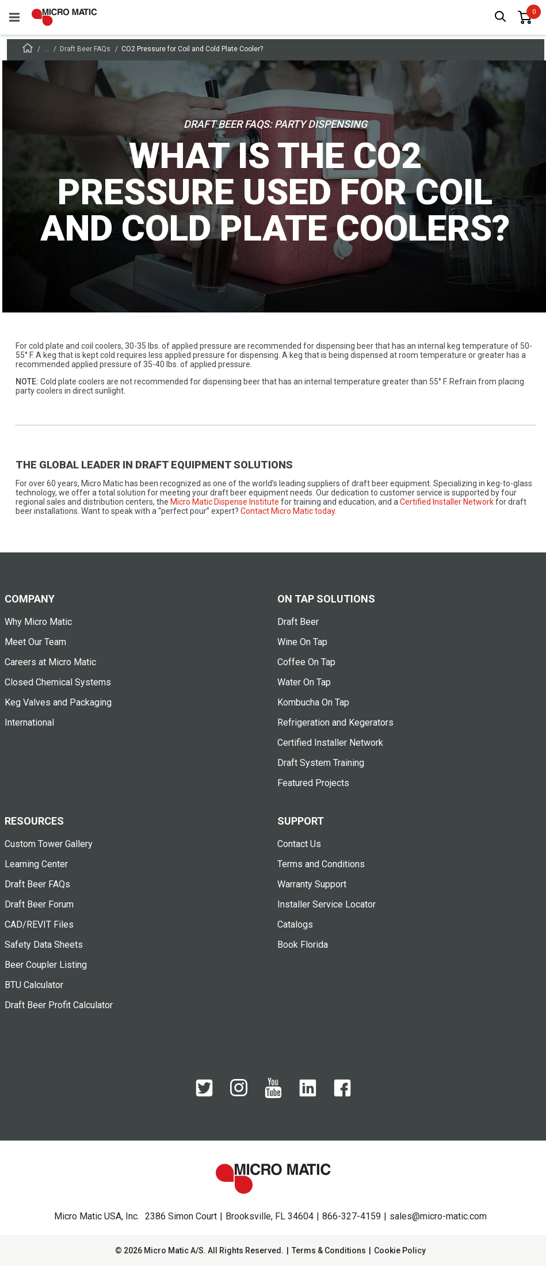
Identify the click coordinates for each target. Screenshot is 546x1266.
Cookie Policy (400, 1250)
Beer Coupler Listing (46, 964)
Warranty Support (311, 884)
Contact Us (299, 843)
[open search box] (500, 17)
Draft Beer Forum (39, 904)
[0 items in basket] (524, 17)
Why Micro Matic (38, 621)
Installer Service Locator (326, 904)
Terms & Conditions (329, 1250)
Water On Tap (304, 682)
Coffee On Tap (306, 662)
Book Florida (302, 944)
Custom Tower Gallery (49, 843)
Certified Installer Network (447, 501)
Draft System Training (320, 762)
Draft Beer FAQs (85, 49)
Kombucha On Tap (313, 702)
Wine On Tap (302, 641)
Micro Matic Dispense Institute (224, 501)
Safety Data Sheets (44, 944)
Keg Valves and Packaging (58, 702)
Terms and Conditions (321, 864)
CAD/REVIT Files (39, 924)
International (29, 722)
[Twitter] (204, 1094)
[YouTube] (273, 1095)
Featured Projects (313, 782)
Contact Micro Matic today (287, 511)
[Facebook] (342, 1094)
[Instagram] (238, 1093)
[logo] (64, 17)
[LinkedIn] (307, 1094)
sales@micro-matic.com (438, 1216)
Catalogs (295, 924)
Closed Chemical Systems (58, 682)
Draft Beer (298, 621)
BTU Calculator (34, 984)
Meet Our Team (35, 641)
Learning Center (36, 864)
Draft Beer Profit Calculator (59, 1005)
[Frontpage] (28, 50)
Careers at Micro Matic (50, 662)
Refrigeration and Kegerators (335, 722)
